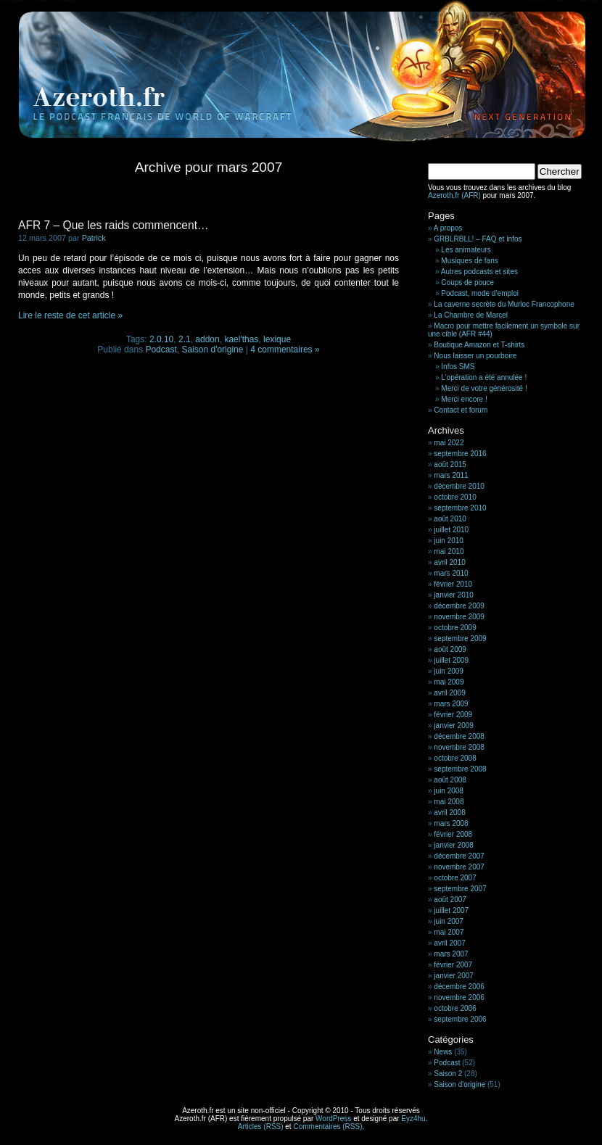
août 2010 (450, 519)
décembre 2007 (459, 856)
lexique (277, 339)
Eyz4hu (413, 1119)
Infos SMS (457, 367)
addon (207, 339)
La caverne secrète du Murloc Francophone (504, 304)
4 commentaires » (284, 349)
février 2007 (453, 965)
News (443, 1052)
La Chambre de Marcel (471, 315)
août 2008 (450, 780)
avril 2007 (449, 943)
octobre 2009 (455, 628)
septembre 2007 (460, 889)
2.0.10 (161, 339)
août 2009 (450, 649)
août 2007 (450, 900)
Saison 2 (448, 1074)
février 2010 (453, 584)
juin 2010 (448, 541)
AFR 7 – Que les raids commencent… (113, 225)
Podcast (160, 349)
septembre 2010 (460, 508)
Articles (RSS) (261, 1126)
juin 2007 (448, 921)
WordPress (333, 1119)
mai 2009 (448, 682)
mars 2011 (451, 475)
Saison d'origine (212, 349)
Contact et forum (460, 410)
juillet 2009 (451, 660)
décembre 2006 (459, 987)
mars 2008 (451, 823)
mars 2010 (451, 573)
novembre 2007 (459, 867)
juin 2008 (448, 791)
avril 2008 (449, 813)
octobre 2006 (455, 1008)
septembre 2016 (460, 454)
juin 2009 (448, 671)
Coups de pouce (467, 282)
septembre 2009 (460, 638)
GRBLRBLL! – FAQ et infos (477, 239)
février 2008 (453, 834)
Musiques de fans (469, 261)
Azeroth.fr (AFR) (454, 195)
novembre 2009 (459, 617)
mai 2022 (448, 443)
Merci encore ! (464, 399)
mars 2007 (451, 954)
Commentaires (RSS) (327, 1126)
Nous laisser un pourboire (475, 356)
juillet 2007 (451, 910)
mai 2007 (448, 932)
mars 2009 (451, 704)
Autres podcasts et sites (479, 272)
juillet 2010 (451, 530)
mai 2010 (448, 551)
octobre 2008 (455, 758)
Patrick (94, 237)
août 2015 (450, 464)
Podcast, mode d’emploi (480, 293)
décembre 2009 (459, 606)
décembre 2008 (459, 736)
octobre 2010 (455, 497)
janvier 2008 (453, 845)
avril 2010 (449, 562)
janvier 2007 (453, 976)
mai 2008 (448, 802)
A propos (448, 228)
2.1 (184, 339)
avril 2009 (449, 693)
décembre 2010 (459, 486)
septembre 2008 (460, 769)
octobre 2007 (455, 878)
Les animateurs (465, 250)
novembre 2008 (459, 747)
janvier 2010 (453, 595)
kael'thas (241, 339)
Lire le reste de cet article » (70, 315)
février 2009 (453, 715)
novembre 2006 (459, 997)
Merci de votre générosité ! (484, 388)
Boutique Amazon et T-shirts (479, 345)
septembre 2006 (460, 1019)
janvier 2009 (453, 725)
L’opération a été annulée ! (484, 377)
